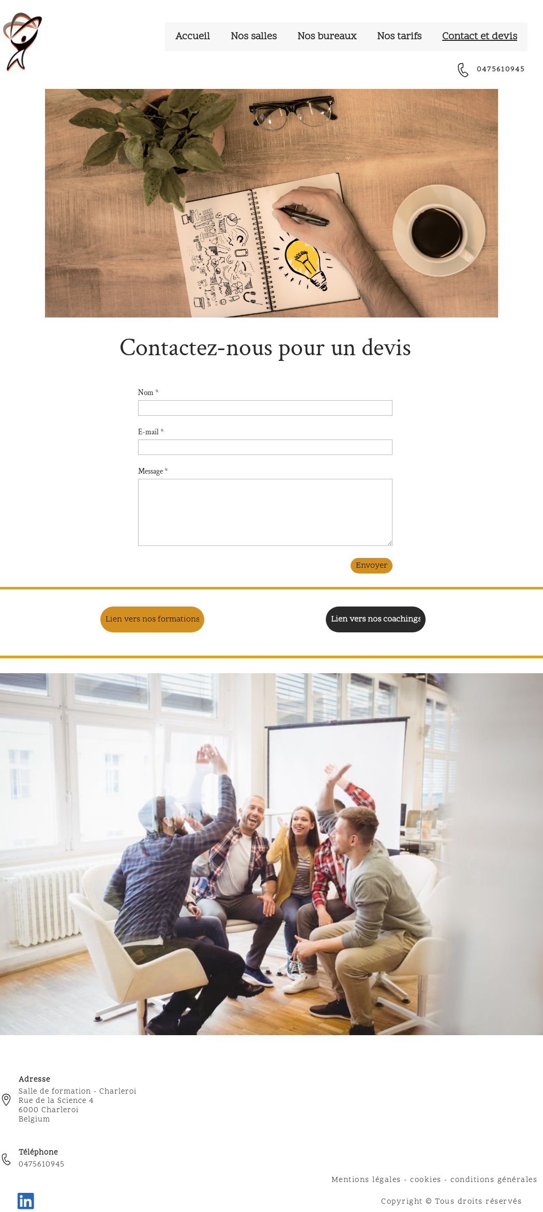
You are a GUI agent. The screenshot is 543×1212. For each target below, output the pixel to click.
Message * (153, 471)
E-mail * (151, 432)
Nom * (148, 393)
